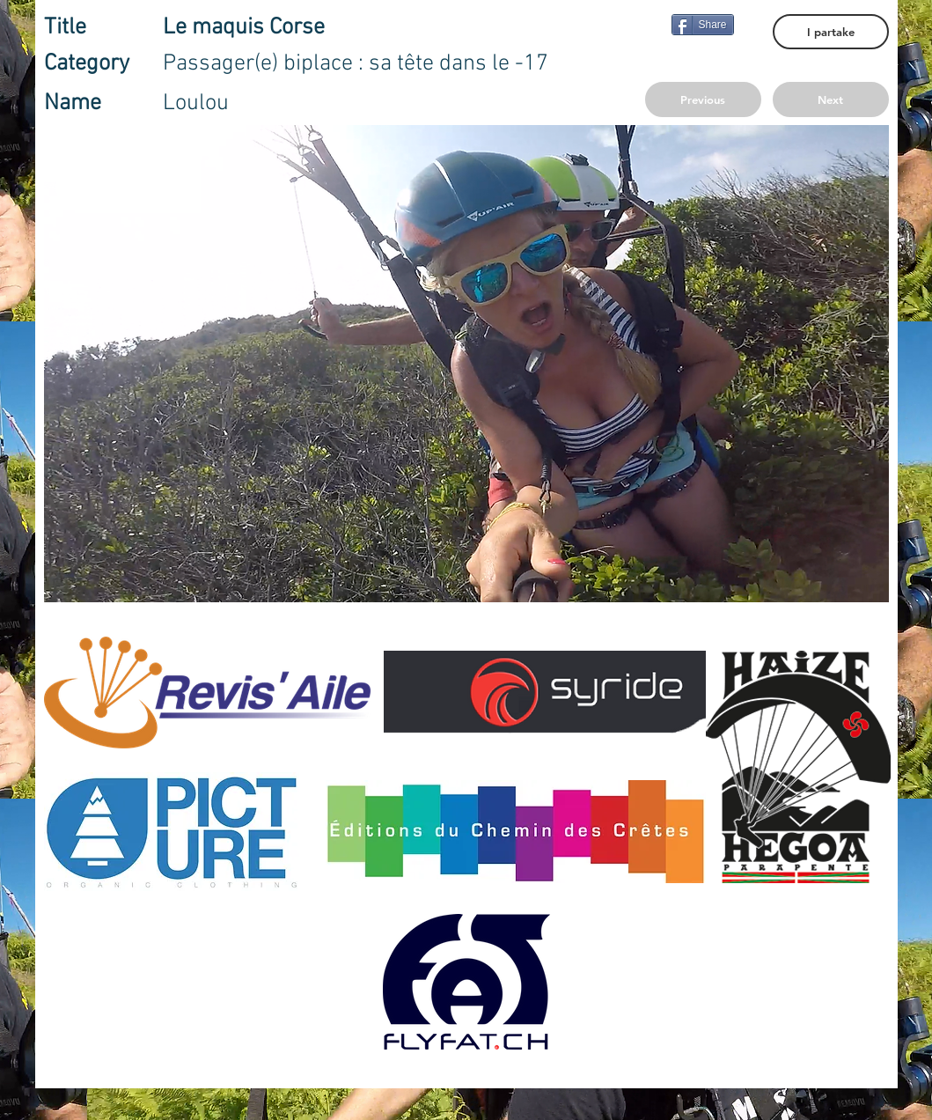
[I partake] (831, 31)
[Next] (831, 99)
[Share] (702, 24)
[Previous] (703, 99)
